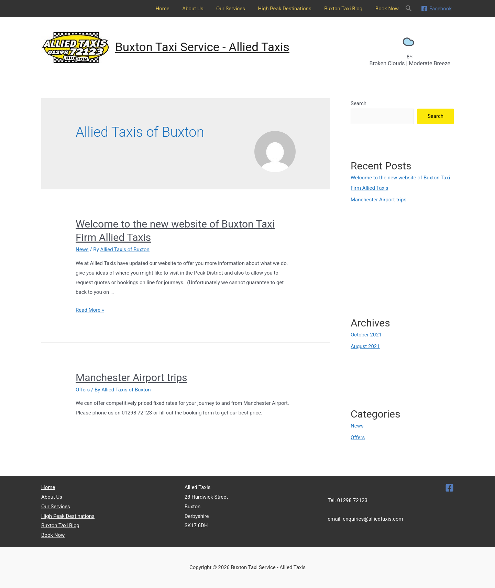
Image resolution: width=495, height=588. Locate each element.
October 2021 (366, 335)
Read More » (90, 310)
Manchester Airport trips (131, 377)
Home (177, 8)
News (82, 249)
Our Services (239, 8)
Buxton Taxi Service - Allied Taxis (202, 47)
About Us (204, 8)
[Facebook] (436, 8)
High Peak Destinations (291, 8)
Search (358, 103)
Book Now (388, 8)
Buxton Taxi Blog (347, 8)
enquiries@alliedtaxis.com (373, 519)
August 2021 (365, 346)
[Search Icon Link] (408, 9)
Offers (83, 390)
